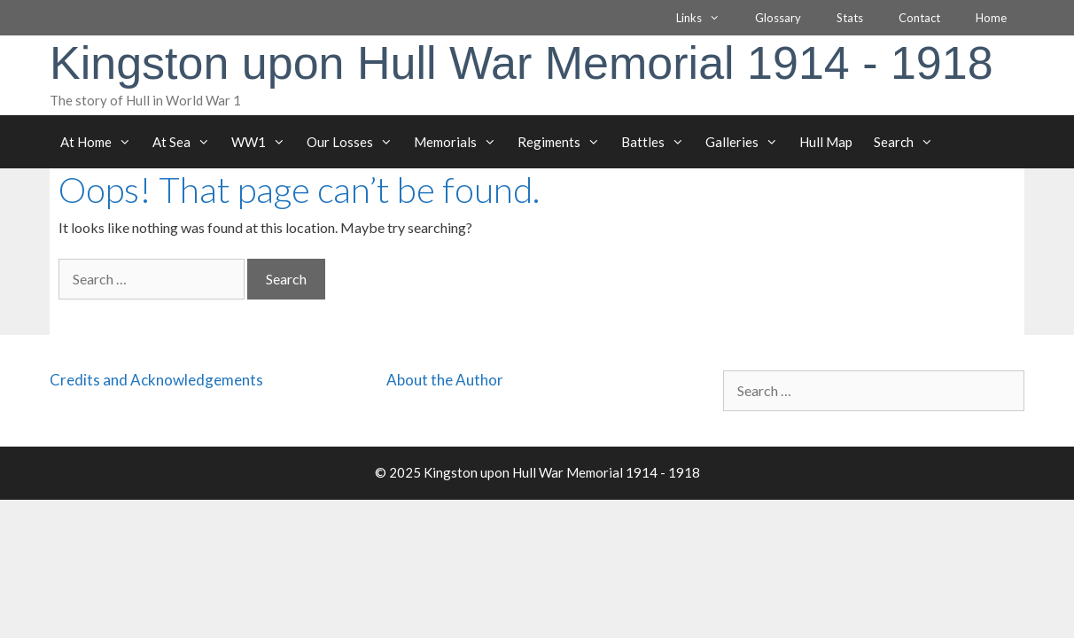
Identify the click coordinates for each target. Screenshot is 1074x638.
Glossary (778, 18)
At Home (101, 141)
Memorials (460, 141)
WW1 (263, 141)
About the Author (444, 379)
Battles (658, 141)
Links (706, 17)
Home (991, 18)
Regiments (564, 141)
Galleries (747, 141)
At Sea (186, 141)
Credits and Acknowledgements (156, 379)
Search (909, 141)
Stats (850, 18)
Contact (919, 18)
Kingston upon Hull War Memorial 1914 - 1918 (521, 63)
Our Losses (355, 141)
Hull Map (825, 142)
